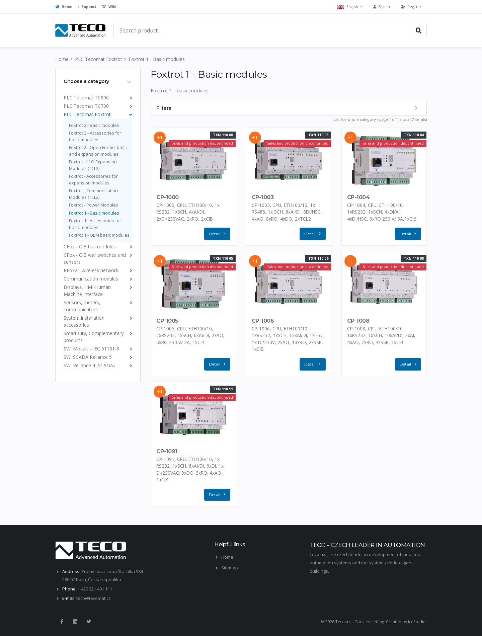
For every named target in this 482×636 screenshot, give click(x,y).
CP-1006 (263, 321)
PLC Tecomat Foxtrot (98, 59)
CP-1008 (358, 321)
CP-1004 (358, 197)
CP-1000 (167, 197)
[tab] (98, 81)
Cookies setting (369, 621)
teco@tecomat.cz (93, 598)
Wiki (109, 6)
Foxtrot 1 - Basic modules (157, 59)
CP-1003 (263, 197)
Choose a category (86, 81)
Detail (218, 234)
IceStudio (417, 621)
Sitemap (229, 568)
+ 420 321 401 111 (95, 589)
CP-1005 (167, 321)
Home (63, 6)
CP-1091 (166, 451)
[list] (129, 97)
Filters (163, 108)
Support (87, 6)
